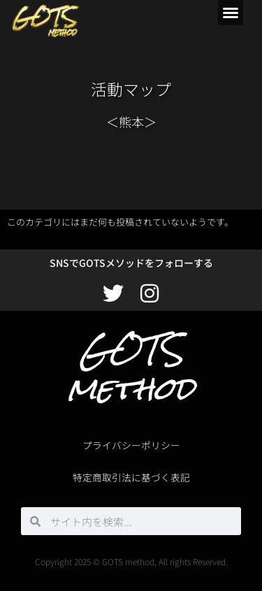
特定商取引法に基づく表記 (131, 477)
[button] (230, 12)
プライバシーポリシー (131, 445)
